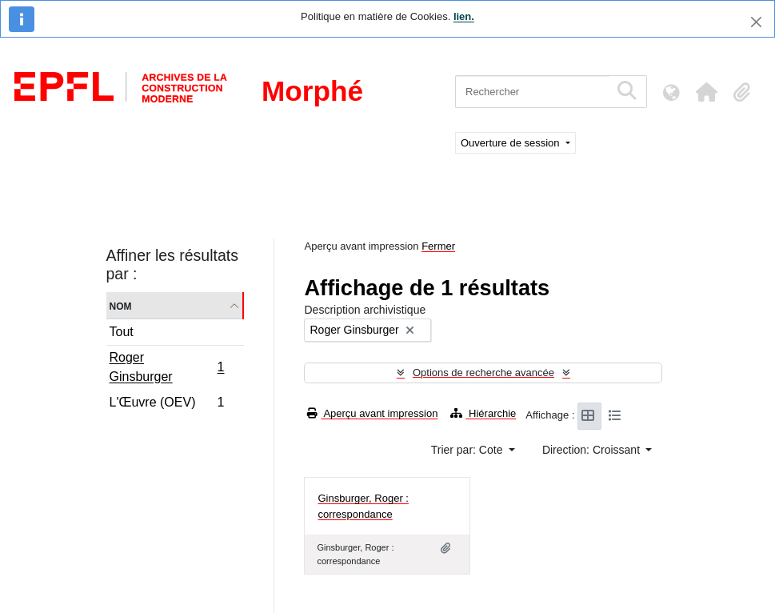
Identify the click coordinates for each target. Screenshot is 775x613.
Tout (122, 332)
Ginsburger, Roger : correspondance (363, 506)
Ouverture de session (511, 143)
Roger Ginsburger (167, 367)
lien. (463, 16)
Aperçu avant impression (372, 413)
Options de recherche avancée (483, 373)
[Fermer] (756, 22)
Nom (121, 305)
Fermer (438, 246)
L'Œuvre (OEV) (167, 404)
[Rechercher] (532, 91)
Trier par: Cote (468, 449)
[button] (706, 92)
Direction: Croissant (592, 449)
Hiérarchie (483, 413)
